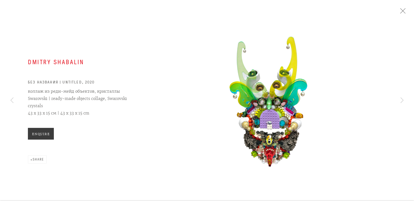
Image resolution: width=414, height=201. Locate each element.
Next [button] (402, 100)
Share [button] (38, 161)
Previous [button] (12, 100)
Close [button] (402, 12)
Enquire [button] (41, 135)
